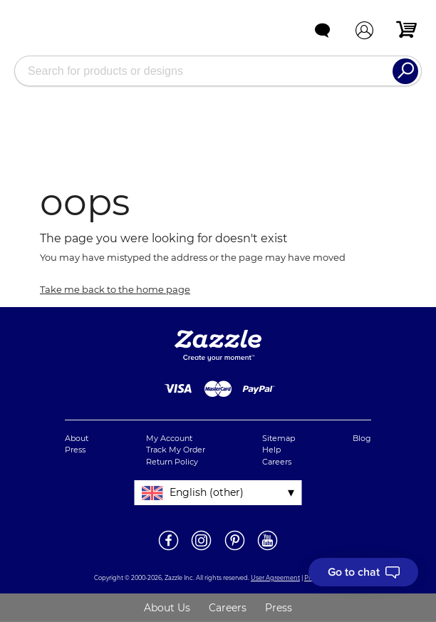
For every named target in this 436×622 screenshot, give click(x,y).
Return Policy (172, 462)
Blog (362, 438)
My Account (169, 438)
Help (271, 450)
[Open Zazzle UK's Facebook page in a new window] (168, 549)
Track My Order (175, 450)
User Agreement (275, 577)
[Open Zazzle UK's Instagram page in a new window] (201, 549)
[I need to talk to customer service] (363, 572)
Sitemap (278, 438)
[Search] (405, 71)
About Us (167, 607)
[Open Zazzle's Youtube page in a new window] (267, 549)
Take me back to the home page (115, 289)
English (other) (207, 492)
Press (75, 450)
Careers (276, 462)
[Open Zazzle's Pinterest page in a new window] (234, 549)
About (76, 438)
